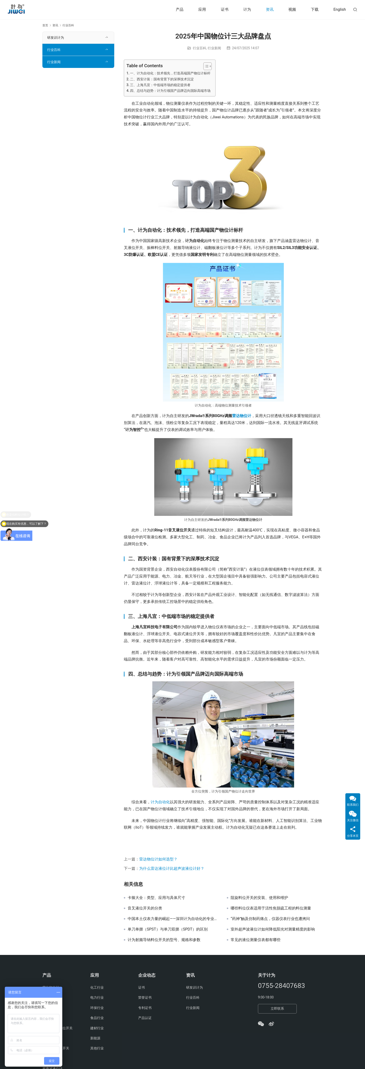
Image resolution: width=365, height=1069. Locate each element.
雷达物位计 (241, 415)
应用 (202, 9)
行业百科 (199, 48)
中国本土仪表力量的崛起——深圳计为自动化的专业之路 (174, 919)
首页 (45, 25)
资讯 (270, 9)
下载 (315, 9)
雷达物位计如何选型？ (158, 859)
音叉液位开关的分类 (145, 908)
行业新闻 (214, 48)
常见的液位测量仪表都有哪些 (255, 940)
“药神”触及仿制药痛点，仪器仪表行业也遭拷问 (270, 919)
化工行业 (97, 987)
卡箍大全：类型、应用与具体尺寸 (156, 898)
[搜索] (355, 9)
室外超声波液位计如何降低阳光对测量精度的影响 (273, 929)
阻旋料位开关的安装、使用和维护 (259, 898)
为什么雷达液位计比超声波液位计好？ (171, 868)
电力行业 (97, 997)
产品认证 (145, 1018)
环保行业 (97, 1008)
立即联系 (277, 1008)
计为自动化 (160, 802)
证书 (224, 9)
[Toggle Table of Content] (205, 66)
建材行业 (97, 1028)
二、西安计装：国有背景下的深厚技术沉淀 (162, 79)
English (339, 9)
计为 (247, 9)
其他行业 (97, 1048)
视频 (292, 9)
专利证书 (145, 1008)
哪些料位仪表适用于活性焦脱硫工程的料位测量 (271, 908)
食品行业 (97, 1018)
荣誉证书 (145, 997)
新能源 (95, 1038)
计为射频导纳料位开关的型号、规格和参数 (164, 940)
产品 (179, 9)
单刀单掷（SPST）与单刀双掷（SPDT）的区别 (168, 929)
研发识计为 (55, 37)
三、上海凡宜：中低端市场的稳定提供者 (160, 85)
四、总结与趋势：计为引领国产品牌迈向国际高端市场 (170, 91)
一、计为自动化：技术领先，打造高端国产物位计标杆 (170, 73)
